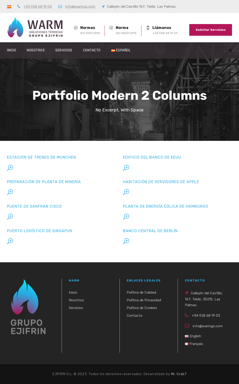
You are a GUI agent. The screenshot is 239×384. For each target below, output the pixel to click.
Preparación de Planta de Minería (44, 182)
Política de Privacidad (144, 300)
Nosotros (36, 50)
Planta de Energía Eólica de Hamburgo (165, 206)
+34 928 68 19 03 (38, 6)
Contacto (92, 50)
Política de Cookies (142, 308)
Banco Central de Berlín (150, 231)
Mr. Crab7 (179, 374)
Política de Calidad (141, 292)
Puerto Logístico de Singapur (39, 231)
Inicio (11, 50)
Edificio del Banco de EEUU (152, 157)
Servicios (63, 50)
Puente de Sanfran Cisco (34, 206)
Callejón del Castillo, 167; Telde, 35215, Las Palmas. (204, 299)
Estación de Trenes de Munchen (41, 157)
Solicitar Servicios (211, 30)
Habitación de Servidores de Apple (161, 182)
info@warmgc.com (80, 6)
